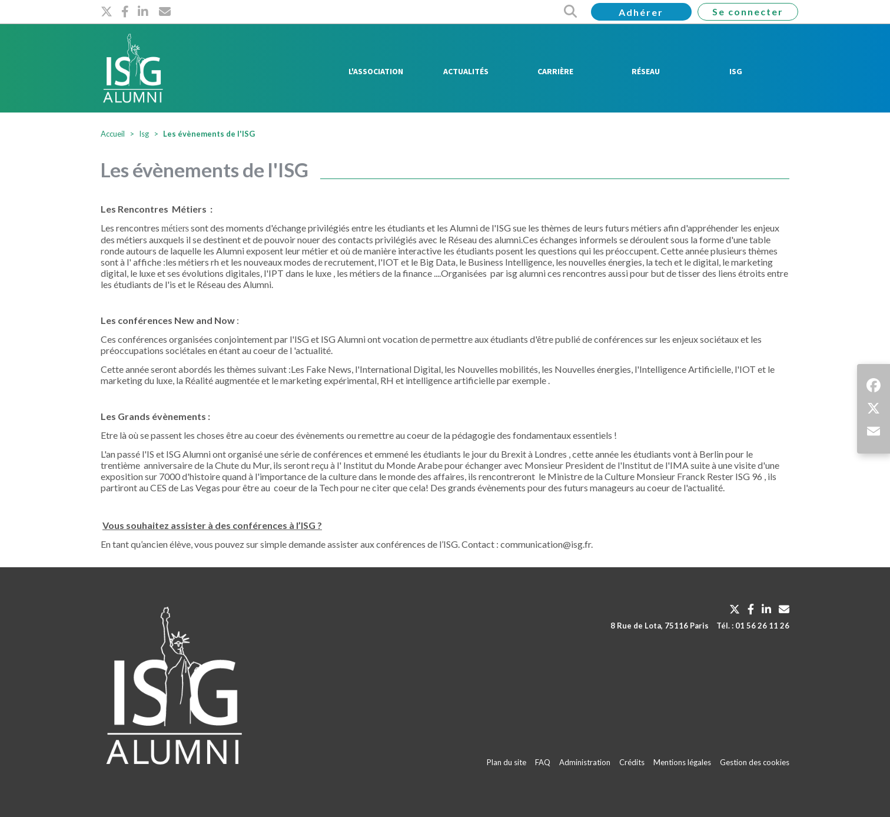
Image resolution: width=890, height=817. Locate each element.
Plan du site (506, 762)
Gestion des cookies (754, 762)
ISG (735, 71)
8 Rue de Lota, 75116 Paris (659, 625)
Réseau (646, 71)
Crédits (632, 762)
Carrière (555, 71)
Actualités (466, 71)
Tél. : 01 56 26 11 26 (752, 625)
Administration (584, 762)
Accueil (113, 133)
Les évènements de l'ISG (209, 133)
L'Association (375, 71)
